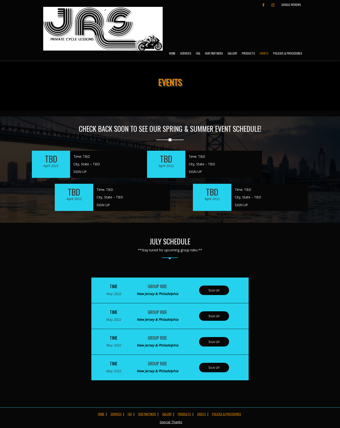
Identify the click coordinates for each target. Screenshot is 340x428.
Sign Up (214, 290)
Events (264, 53)
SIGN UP (80, 171)
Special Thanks (171, 422)
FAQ (198, 53)
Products (248, 53)
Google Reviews (291, 5)
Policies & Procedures (287, 53)
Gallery (232, 53)
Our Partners (214, 53)
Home (172, 53)
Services (185, 53)
